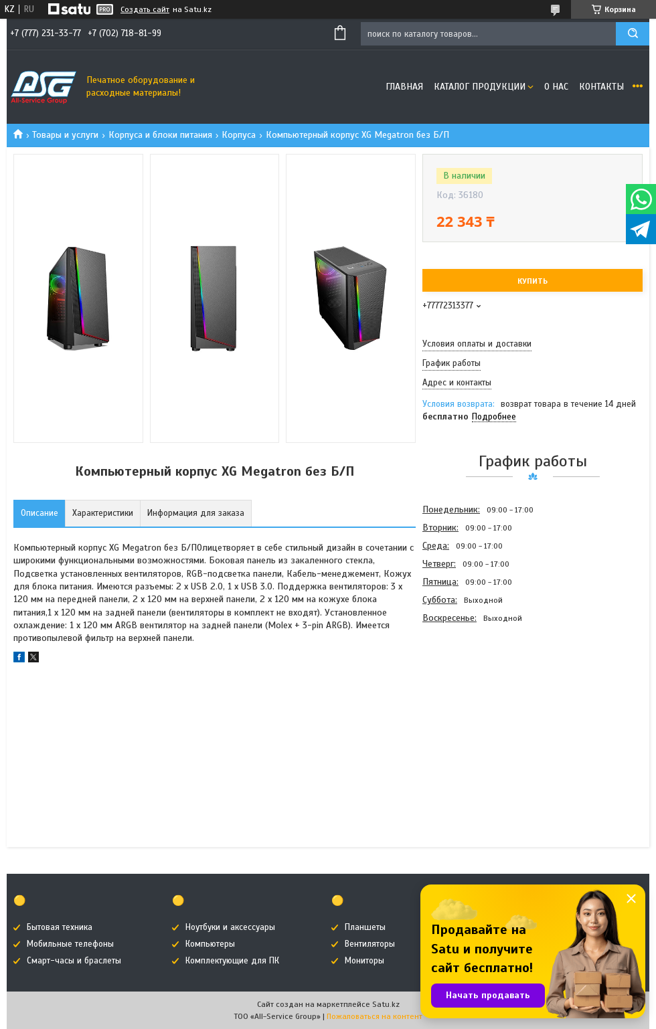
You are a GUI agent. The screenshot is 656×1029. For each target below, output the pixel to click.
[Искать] (632, 33)
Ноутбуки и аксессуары (230, 927)
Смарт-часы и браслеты (74, 960)
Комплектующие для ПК (232, 960)
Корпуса (239, 135)
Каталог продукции (479, 86)
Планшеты (365, 927)
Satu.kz (386, 1004)
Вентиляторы (370, 944)
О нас (556, 86)
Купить (532, 281)
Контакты (601, 86)
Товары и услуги (65, 135)
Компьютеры (210, 944)
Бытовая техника (59, 927)
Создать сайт (144, 9)
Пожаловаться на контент (374, 1016)
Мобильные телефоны (70, 944)
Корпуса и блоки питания (160, 135)
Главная (404, 86)
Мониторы (364, 960)
